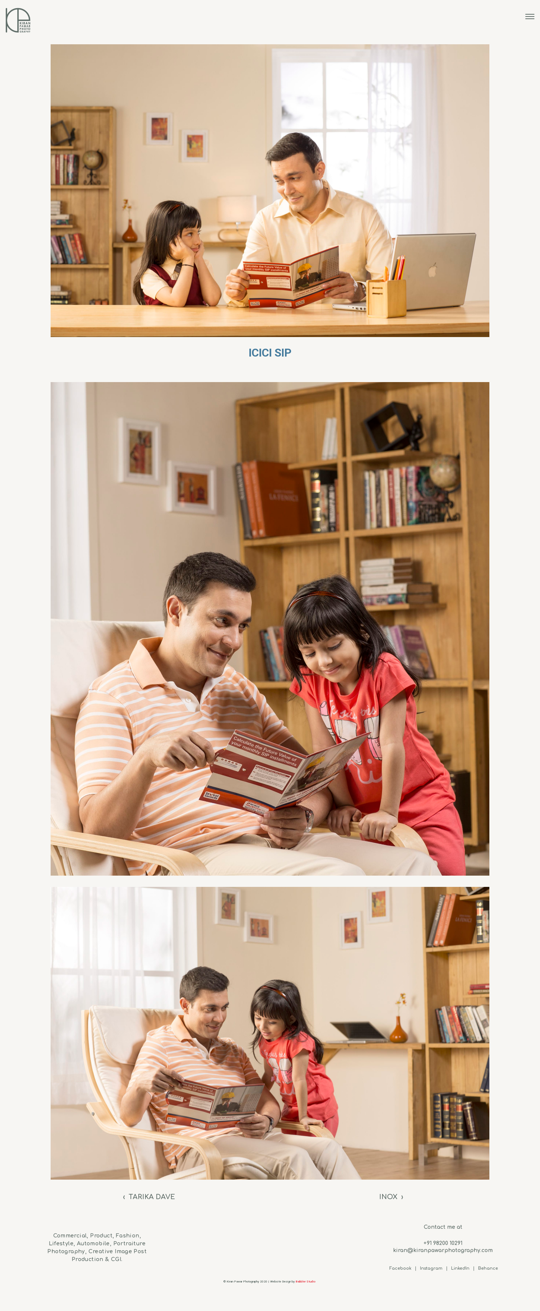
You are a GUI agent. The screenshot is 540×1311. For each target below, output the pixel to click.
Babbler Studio (306, 1281)
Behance (488, 1268)
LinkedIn (460, 1268)
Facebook (400, 1268)
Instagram (431, 1268)
